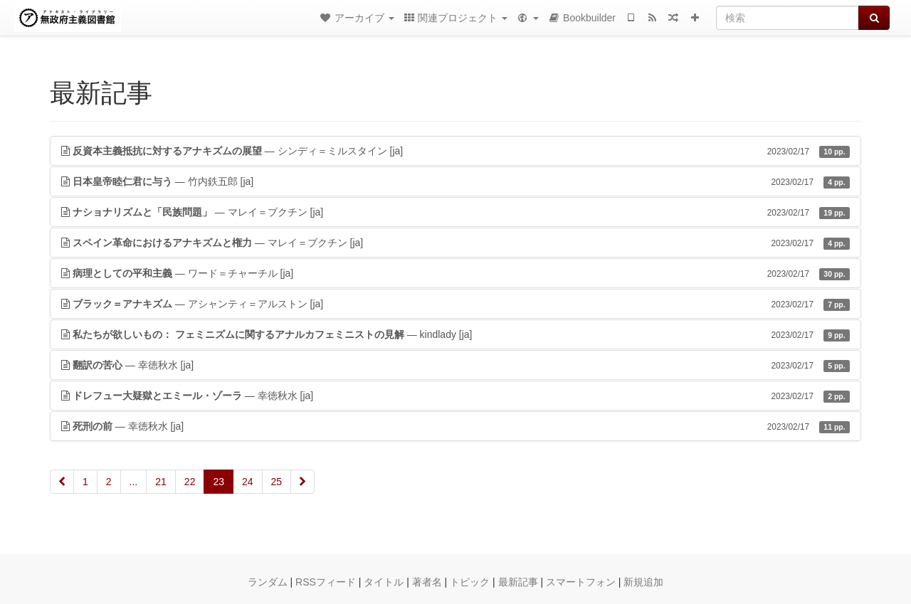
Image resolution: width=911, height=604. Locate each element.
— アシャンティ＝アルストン (455, 304)
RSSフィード (325, 582)
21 (161, 481)
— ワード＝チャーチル (455, 273)
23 (218, 481)
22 (190, 481)
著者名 (427, 582)
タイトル (384, 582)
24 (247, 481)
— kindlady (455, 334)
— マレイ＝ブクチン (455, 212)
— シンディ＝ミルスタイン (455, 151)
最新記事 (518, 582)
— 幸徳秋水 (455, 365)
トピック (470, 582)
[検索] (787, 18)
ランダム (268, 582)
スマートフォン (581, 582)
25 (277, 481)
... (134, 481)
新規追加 (643, 582)
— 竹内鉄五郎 (455, 181)
